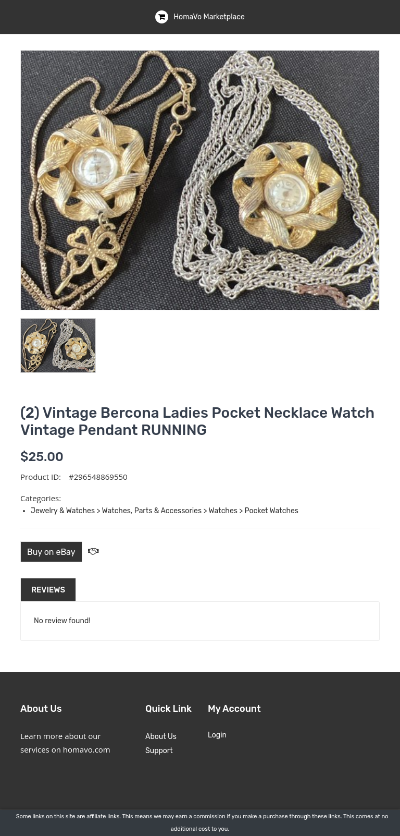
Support (159, 750)
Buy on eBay (51, 552)
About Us (161, 736)
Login (217, 735)
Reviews (48, 590)
